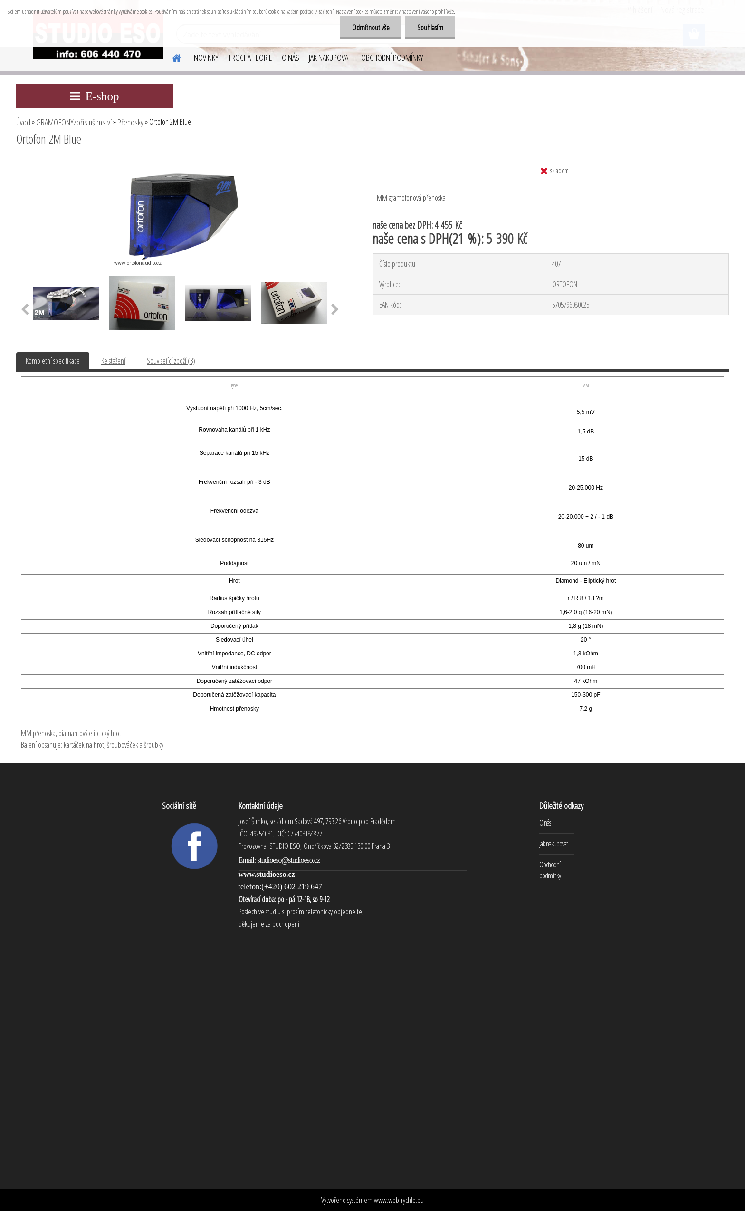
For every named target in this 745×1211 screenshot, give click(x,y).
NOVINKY (206, 57)
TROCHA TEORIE (250, 57)
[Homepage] (171, 56)
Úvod (23, 122)
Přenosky (130, 122)
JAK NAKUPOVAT (330, 57)
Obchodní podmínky (550, 870)
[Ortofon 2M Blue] (182, 165)
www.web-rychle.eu (399, 1200)
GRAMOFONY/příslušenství (74, 122)
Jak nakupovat (553, 843)
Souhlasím (430, 27)
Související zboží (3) (171, 361)
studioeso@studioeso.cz (288, 860)
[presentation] (25, 310)
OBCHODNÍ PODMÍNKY (392, 57)
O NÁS (290, 57)
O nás (545, 822)
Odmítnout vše (371, 27)
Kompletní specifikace (53, 361)
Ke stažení (113, 361)
